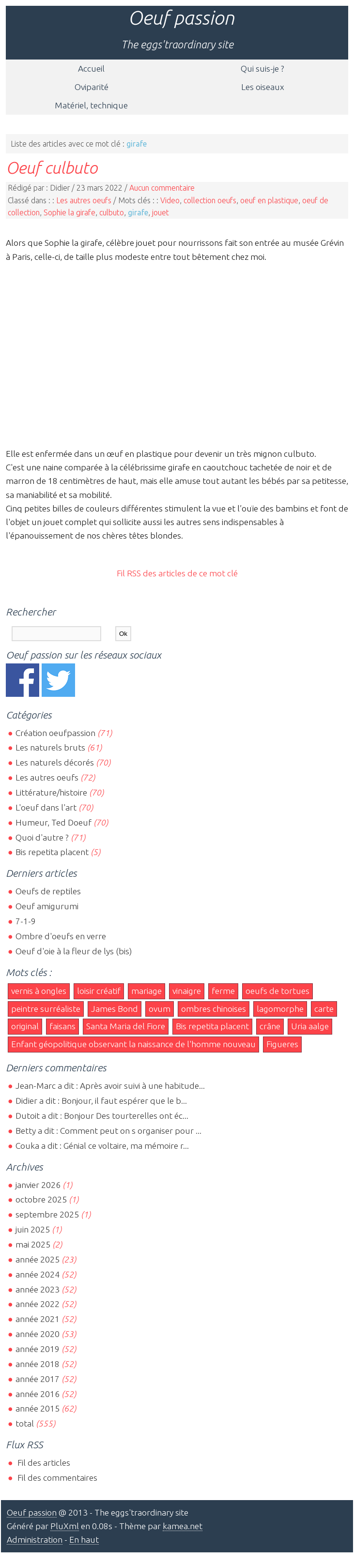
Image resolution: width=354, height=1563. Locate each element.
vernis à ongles (38, 990)
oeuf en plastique (269, 200)
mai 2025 (32, 1244)
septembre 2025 (47, 1214)
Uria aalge (310, 1026)
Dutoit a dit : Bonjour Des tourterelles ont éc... (101, 1115)
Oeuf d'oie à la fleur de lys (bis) (73, 951)
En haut (84, 1539)
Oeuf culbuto (51, 167)
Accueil (91, 68)
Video (170, 200)
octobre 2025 (41, 1199)
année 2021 (37, 1318)
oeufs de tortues (277, 990)
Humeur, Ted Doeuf (53, 822)
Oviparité (91, 86)
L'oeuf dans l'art (46, 807)
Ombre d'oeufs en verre (60, 936)
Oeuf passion (181, 18)
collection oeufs (210, 200)
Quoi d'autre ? (42, 837)
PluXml (64, 1526)
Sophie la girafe (69, 212)
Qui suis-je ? (262, 68)
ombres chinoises (213, 1008)
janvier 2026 (38, 1184)
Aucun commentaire (162, 187)
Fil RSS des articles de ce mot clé (177, 573)
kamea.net (182, 1526)
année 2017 (37, 1378)
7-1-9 (25, 921)
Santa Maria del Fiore (125, 1026)
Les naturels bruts (50, 747)
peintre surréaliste (45, 1008)
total (25, 1423)
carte (324, 1008)
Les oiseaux (262, 86)
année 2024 (37, 1274)
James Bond (114, 1008)
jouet (160, 212)
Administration (34, 1539)
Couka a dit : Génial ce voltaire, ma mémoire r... (102, 1145)
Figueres (282, 1044)
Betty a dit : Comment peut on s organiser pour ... (108, 1130)
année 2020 (37, 1333)
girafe (138, 212)
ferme (223, 990)
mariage (146, 990)
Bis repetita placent (52, 852)
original (25, 1026)
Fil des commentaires (56, 1477)
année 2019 (37, 1348)
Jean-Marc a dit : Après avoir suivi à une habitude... (110, 1085)
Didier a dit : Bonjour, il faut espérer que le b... (101, 1100)
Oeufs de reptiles (48, 891)
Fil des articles (42, 1462)
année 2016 (37, 1393)
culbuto (111, 212)
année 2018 (37, 1363)
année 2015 (37, 1408)
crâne (270, 1026)
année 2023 (37, 1289)
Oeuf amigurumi (46, 906)
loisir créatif (99, 990)
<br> (177, 353)
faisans (62, 1026)
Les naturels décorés (54, 762)
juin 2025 (32, 1229)
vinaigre (186, 990)
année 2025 (37, 1259)
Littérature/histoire (51, 792)
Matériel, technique (91, 105)
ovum (159, 1008)
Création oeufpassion (55, 732)
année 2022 (37, 1303)
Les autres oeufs (83, 200)
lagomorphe (280, 1008)
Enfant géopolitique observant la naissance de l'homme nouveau (133, 1044)
